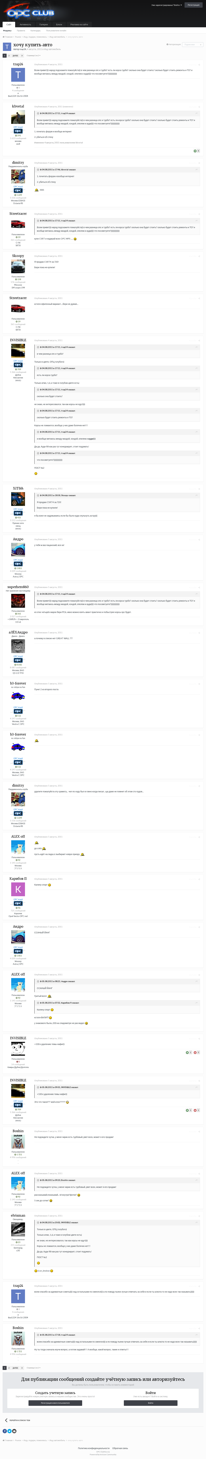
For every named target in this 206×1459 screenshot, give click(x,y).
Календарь (36, 30)
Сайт (8, 24)
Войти (150, 1403)
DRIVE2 (18, 380)
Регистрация (193, 5)
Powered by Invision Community (103, 1454)
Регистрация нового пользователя (55, 1403)
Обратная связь (120, 1448)
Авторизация (175, 44)
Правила (21, 30)
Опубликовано (47, 64)
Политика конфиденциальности (94, 1448)
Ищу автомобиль (52, 49)
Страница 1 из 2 (33, 55)
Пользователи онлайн (56, 30)
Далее (15, 56)
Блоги (59, 24)
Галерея (44, 24)
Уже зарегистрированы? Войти (166, 5)
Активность (25, 24)
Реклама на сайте (79, 24)
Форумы (7, 30)
